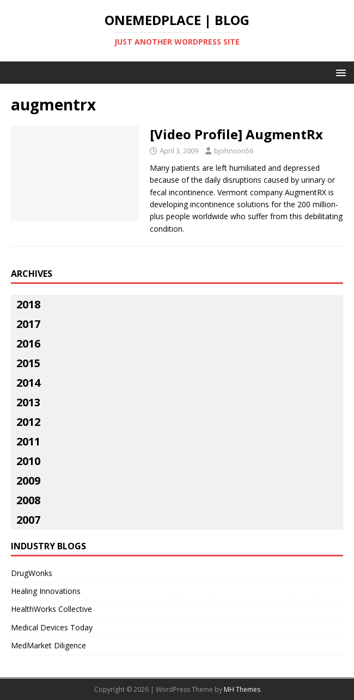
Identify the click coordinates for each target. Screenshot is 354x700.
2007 (28, 519)
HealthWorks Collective (51, 609)
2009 (28, 480)
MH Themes (242, 689)
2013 (28, 402)
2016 (28, 343)
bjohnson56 (233, 151)
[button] (339, 72)
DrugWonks (31, 573)
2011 (28, 441)
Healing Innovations (46, 591)
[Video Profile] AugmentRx (236, 134)
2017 (28, 324)
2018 (28, 304)
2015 (28, 363)
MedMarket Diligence (48, 645)
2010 (28, 461)
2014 (28, 382)
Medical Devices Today (52, 627)
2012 (28, 421)
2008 (28, 500)
